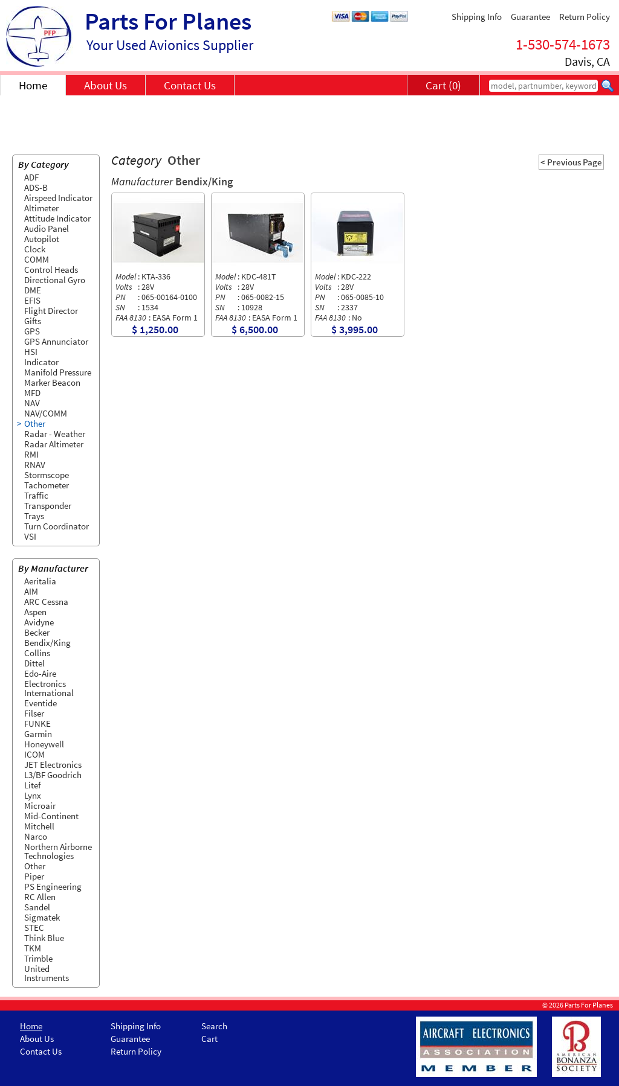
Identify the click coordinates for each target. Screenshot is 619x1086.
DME (32, 290)
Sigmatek (42, 917)
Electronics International (49, 688)
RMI (31, 454)
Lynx (32, 795)
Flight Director (51, 310)
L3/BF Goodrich (53, 774)
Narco (35, 836)
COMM (36, 259)
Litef (32, 785)
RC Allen (40, 896)
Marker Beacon (52, 382)
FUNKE (37, 723)
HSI (30, 351)
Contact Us (190, 85)
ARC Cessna (46, 601)
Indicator (41, 361)
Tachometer (46, 485)
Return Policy (584, 16)
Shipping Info (477, 16)
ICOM (34, 754)
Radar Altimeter (53, 444)
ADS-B (36, 187)
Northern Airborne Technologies (58, 851)
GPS (32, 331)
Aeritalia (40, 581)
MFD (32, 392)
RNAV (34, 464)
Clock (34, 249)
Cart (209, 1038)
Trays (34, 515)
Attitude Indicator (57, 218)
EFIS (32, 300)
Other (34, 423)
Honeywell (44, 744)
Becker (37, 632)
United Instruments (46, 973)
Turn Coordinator (56, 526)
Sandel (37, 907)
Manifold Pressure (57, 372)
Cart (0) (443, 85)
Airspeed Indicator (58, 197)
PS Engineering (53, 886)
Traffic (36, 495)
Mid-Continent (51, 815)
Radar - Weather (54, 433)
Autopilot (41, 238)
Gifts (32, 320)
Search (214, 1026)
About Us (105, 85)
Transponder (47, 505)
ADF (31, 177)
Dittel (34, 663)
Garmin (38, 733)
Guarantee (530, 16)
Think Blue (44, 937)
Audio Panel (46, 228)
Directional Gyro (54, 279)
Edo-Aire (40, 673)
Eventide (40, 702)
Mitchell (39, 826)
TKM (32, 948)
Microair (40, 805)
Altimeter (41, 207)
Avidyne (39, 622)
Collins (37, 652)
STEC (34, 927)
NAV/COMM (45, 413)
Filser (34, 713)
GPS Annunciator (56, 341)
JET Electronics (53, 764)
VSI (30, 536)
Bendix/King (47, 642)
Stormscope (46, 474)
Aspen (35, 611)
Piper (34, 876)
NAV (32, 402)
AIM (31, 591)
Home (33, 85)
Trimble (38, 958)
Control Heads (51, 269)
